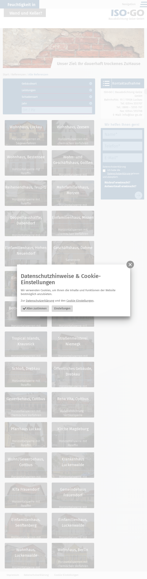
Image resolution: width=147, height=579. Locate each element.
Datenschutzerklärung (40, 300)
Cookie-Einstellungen (80, 300)
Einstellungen (62, 308)
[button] (130, 264)
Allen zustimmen (35, 308)
